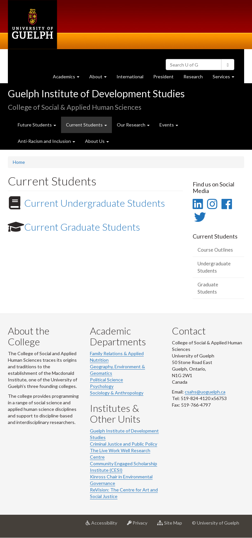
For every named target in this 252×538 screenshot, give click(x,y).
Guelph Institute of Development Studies (96, 93)
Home (19, 162)
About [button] (100, 78)
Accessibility (104, 525)
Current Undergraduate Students (94, 203)
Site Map (172, 525)
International (129, 76)
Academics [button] (68, 78)
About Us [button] (97, 141)
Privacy (139, 525)
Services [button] (226, 78)
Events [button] (168, 124)
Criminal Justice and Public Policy (123, 444)
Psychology (102, 386)
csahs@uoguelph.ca (205, 391)
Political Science (106, 379)
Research (195, 78)
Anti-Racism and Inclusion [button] (46, 141)
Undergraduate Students (214, 266)
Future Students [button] (37, 124)
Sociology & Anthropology (116, 392)
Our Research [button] (133, 124)
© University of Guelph (215, 523)
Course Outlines (215, 250)
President (163, 76)
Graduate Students (208, 287)
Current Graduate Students (82, 227)
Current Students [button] (89, 127)
